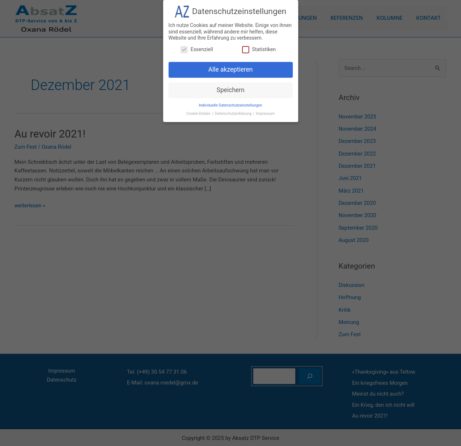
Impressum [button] (265, 110)
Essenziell (196, 46)
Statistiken (259, 46)
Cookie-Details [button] (198, 110)
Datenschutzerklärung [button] (233, 110)
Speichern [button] (230, 87)
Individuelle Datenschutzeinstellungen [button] (230, 102)
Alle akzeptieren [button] (230, 66)
